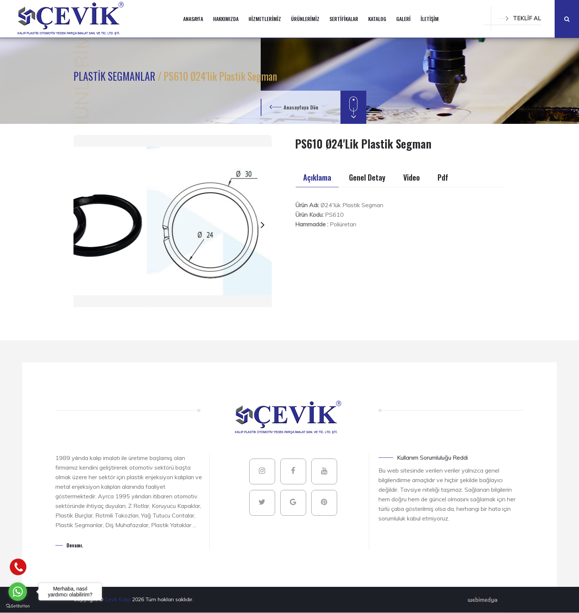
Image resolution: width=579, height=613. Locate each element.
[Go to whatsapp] (17, 591)
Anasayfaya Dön (301, 107)
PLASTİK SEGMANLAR (115, 76)
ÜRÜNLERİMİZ (305, 18)
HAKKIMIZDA (226, 18)
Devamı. (74, 545)
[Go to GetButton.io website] (18, 605)
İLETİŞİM (430, 18)
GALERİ (403, 18)
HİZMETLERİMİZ (265, 18)
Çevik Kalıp (118, 599)
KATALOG (377, 18)
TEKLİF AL (519, 18)
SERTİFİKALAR (343, 18)
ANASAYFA (193, 18)
